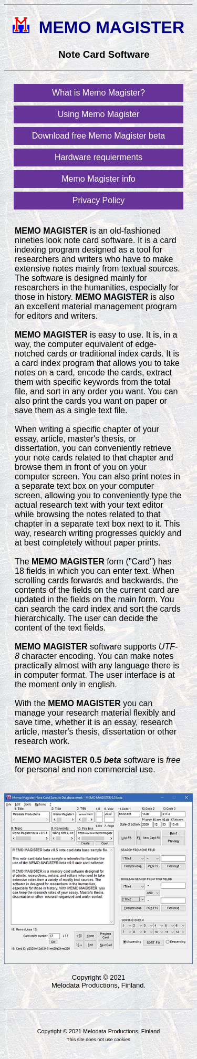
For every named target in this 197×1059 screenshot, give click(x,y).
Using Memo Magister (99, 114)
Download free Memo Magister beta (98, 135)
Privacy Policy (98, 200)
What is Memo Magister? (98, 92)
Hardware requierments (98, 157)
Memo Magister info (98, 178)
